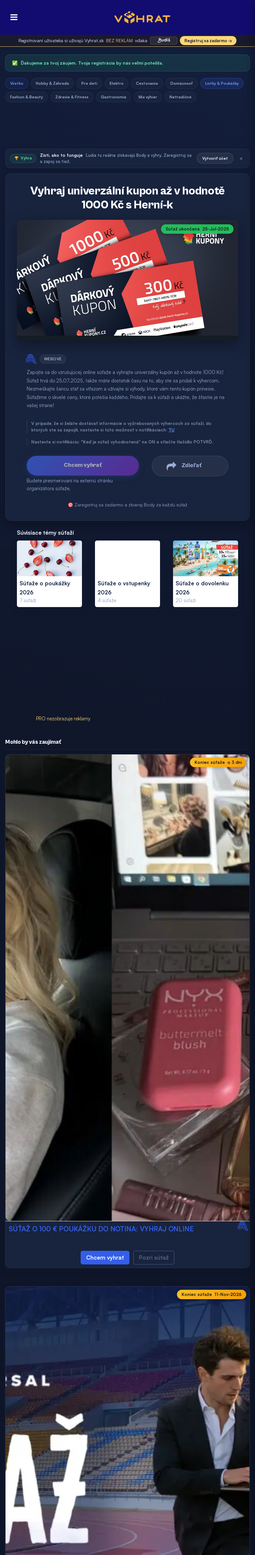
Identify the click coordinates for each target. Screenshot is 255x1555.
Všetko (16, 83)
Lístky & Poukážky (222, 83)
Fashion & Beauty (26, 96)
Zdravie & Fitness (71, 96)
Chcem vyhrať (105, 1257)
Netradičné (180, 96)
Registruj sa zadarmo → (208, 40)
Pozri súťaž (154, 1257)
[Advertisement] (127, 127)
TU (171, 429)
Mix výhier (148, 96)
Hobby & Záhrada (52, 83)
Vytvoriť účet (215, 158)
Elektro (117, 83)
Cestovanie (147, 83)
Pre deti (89, 83)
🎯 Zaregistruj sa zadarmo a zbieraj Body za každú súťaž (127, 504)
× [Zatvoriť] (241, 158)
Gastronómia (113, 96)
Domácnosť (181, 83)
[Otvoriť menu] (12, 17)
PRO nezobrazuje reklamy (63, 718)
